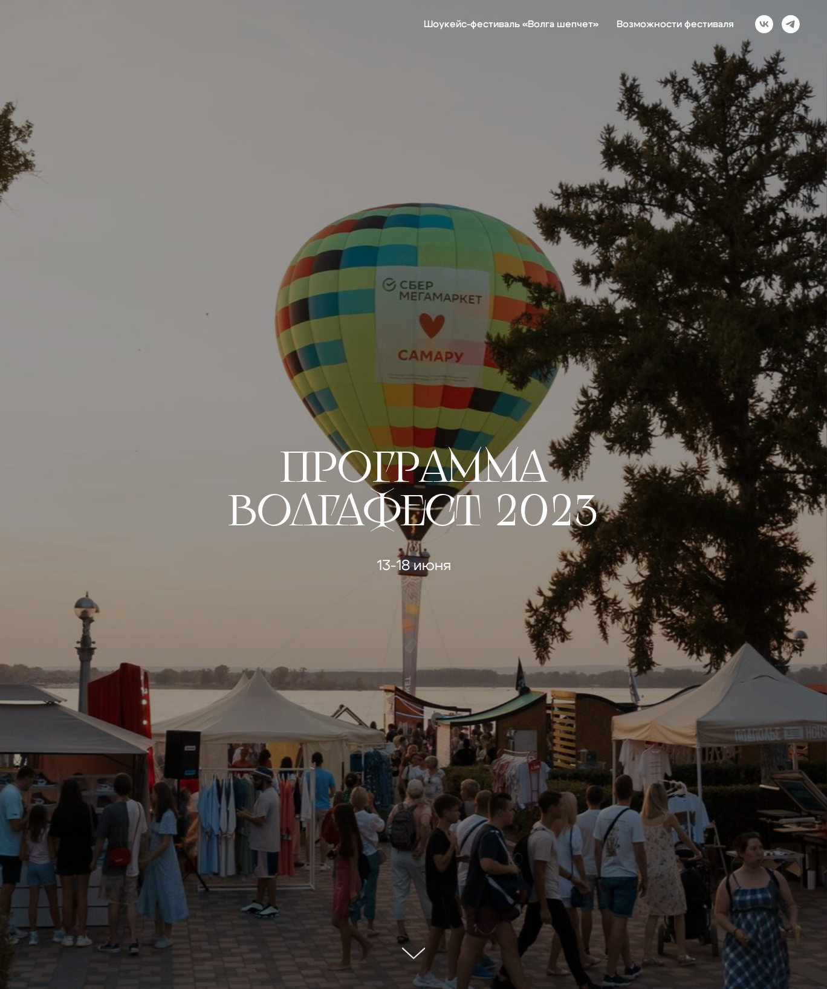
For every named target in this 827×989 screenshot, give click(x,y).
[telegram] (791, 24)
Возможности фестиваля (675, 24)
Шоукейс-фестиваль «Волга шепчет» (511, 24)
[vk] (764, 24)
